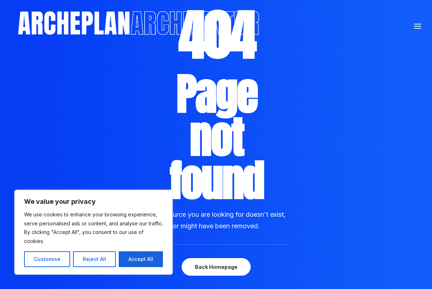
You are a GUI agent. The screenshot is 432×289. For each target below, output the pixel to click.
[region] (93, 232)
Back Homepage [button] (216, 267)
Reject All (94, 259)
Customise (47, 259)
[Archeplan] (207, 40)
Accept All (140, 259)
